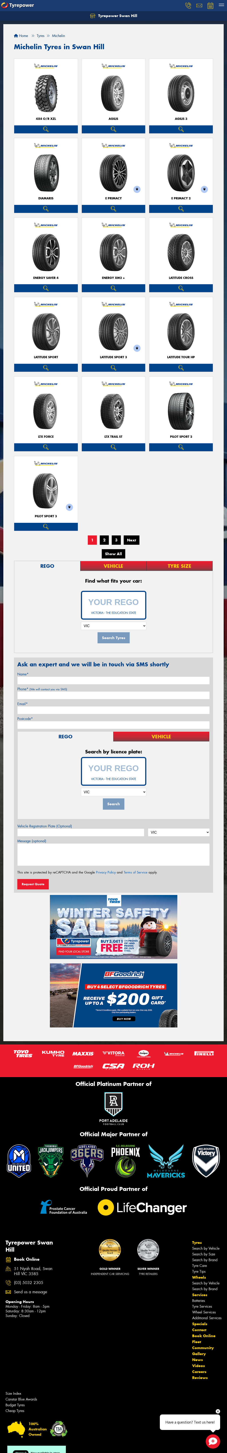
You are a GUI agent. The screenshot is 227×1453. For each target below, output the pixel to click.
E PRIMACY (113, 198)
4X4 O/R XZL (46, 119)
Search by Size (203, 1254)
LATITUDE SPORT (46, 357)
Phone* (42, 689)
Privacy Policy (106, 872)
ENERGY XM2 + (113, 278)
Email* (22, 704)
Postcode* (25, 718)
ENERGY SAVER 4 (46, 278)
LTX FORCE (46, 437)
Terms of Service (135, 872)
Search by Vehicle (205, 1248)
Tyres (197, 1242)
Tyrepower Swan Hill (113, 16)
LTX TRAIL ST (113, 437)
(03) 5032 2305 (28, 1282)
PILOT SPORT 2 (181, 437)
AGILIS (113, 119)
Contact (199, 1329)
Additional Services (206, 1318)
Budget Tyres (15, 1405)
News (197, 1359)
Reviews (200, 1377)
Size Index (13, 1393)
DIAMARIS (45, 198)
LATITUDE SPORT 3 (113, 357)
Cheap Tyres (15, 1410)
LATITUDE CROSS (181, 278)
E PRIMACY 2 (181, 198)
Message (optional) (31, 841)
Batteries (198, 1300)
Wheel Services (204, 1312)
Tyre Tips (198, 1271)
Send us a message (30, 1292)
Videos (198, 1365)
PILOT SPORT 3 (46, 516)
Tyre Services (202, 1306)
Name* (23, 674)
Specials (199, 1323)
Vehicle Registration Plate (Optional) (44, 826)
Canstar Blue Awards (21, 1399)
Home (21, 35)
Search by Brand (204, 1260)
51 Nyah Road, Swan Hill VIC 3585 (33, 1271)
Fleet (196, 1341)
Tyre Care (199, 1265)
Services (199, 1294)
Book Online (203, 1335)
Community (203, 1347)
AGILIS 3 (181, 119)
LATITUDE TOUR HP (181, 357)
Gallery (199, 1353)
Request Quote (33, 884)
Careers (199, 1371)
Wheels (199, 1277)
